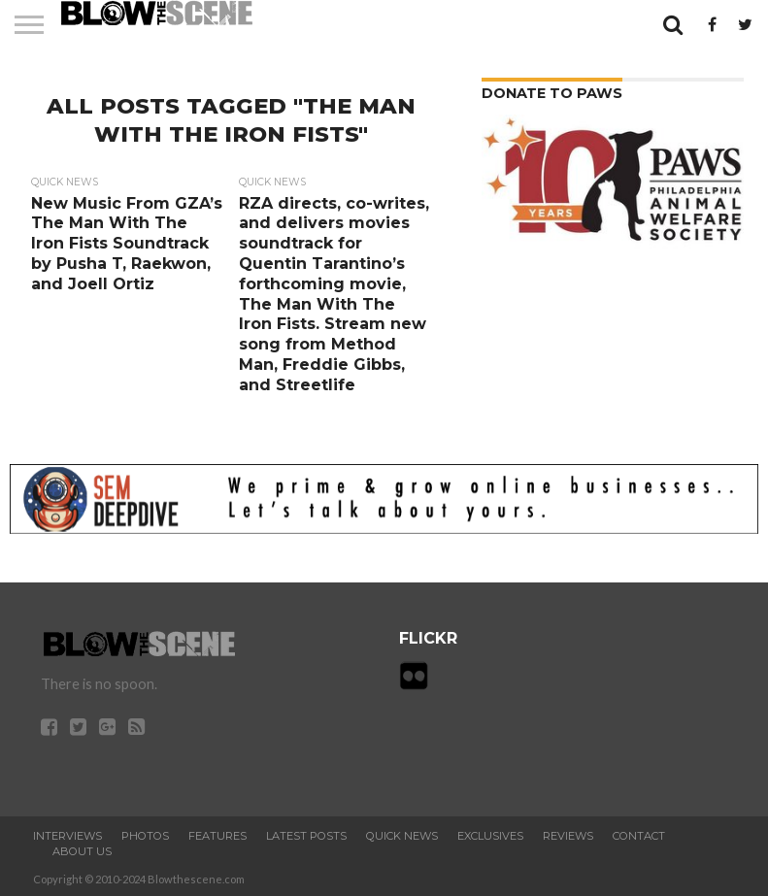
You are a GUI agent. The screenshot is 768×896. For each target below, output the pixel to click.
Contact (639, 836)
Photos (145, 836)
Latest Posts (306, 836)
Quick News (402, 836)
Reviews (568, 836)
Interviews (67, 836)
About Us (82, 851)
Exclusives (490, 836)
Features (217, 836)
